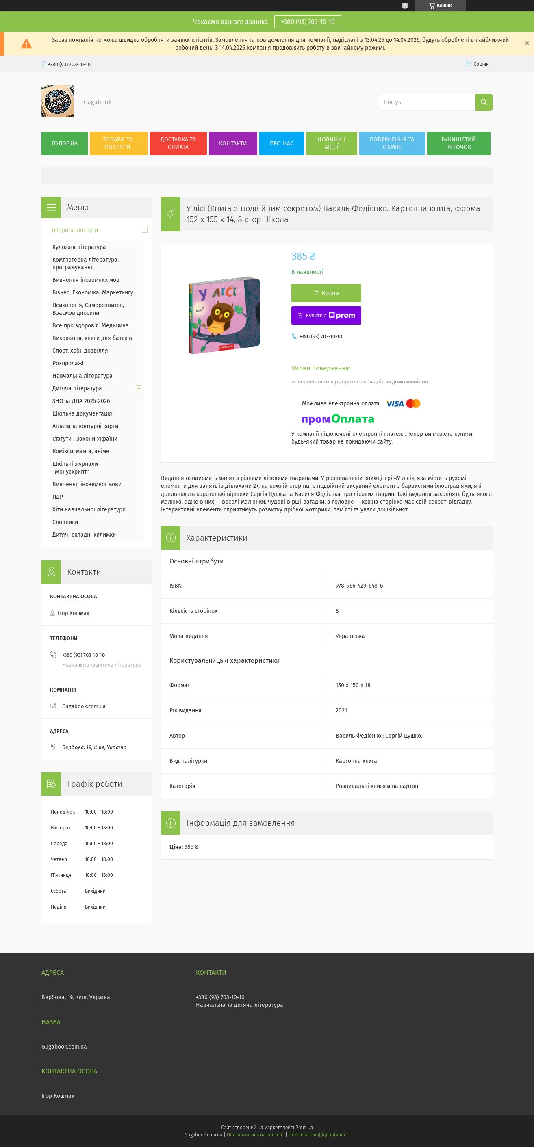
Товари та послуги (117, 143)
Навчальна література (82, 375)
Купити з (330, 315)
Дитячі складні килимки (84, 534)
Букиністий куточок (458, 143)
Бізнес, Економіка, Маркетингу (92, 292)
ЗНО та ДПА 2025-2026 (81, 401)
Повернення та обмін (392, 143)
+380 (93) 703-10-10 (308, 22)
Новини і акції (331, 143)
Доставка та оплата (178, 143)
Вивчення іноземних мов (85, 280)
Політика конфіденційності (319, 1135)
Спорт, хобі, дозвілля (80, 350)
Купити (330, 293)
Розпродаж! (67, 363)
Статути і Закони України (84, 438)
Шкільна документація (82, 413)
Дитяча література (77, 388)
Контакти (233, 143)
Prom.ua (304, 1127)
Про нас (282, 143)
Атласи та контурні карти (85, 426)
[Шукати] (484, 102)
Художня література (79, 247)
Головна (65, 143)
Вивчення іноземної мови (87, 484)
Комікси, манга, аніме (80, 451)
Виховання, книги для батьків (92, 338)
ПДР (57, 496)
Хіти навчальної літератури (89, 509)
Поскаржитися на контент (255, 1135)
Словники (65, 522)
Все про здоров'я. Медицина (90, 325)
